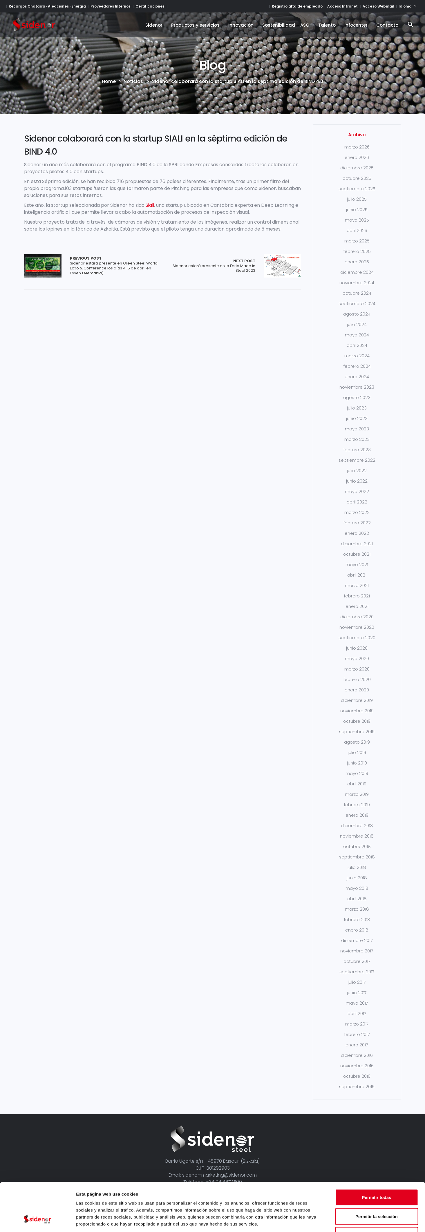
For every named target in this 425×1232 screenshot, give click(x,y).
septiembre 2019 (357, 732)
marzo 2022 (357, 512)
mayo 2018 (357, 888)
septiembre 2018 (357, 857)
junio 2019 (357, 763)
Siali (150, 205)
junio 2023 (357, 418)
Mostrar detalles (314, 1220)
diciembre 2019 (357, 700)
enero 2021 (357, 606)
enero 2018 (356, 930)
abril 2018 (357, 899)
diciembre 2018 (357, 825)
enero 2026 (357, 157)
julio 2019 (357, 752)
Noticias (133, 81)
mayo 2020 (357, 658)
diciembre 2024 (357, 272)
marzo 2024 (357, 356)
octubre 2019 (356, 721)
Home (109, 81)
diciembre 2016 (357, 1055)
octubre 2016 (356, 1076)
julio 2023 (357, 408)
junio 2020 (357, 648)
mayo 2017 (357, 1003)
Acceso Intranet (342, 6)
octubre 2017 (356, 961)
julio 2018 (357, 867)
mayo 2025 (357, 220)
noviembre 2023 (356, 387)
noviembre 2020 (356, 627)
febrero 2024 (357, 366)
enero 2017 (357, 1045)
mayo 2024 (357, 335)
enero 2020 (357, 690)
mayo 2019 (357, 773)
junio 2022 (357, 481)
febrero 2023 (357, 450)
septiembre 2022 (357, 460)
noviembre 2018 (357, 836)
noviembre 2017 (356, 951)
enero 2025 (357, 262)
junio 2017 (357, 993)
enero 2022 (357, 533)
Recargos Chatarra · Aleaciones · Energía (47, 6)
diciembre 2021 (357, 544)
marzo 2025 (357, 241)
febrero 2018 (357, 919)
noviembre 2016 (357, 1066)
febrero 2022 (357, 523)
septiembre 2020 (357, 638)
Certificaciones (149, 6)
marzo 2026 (357, 147)
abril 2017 (357, 1013)
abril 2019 (356, 784)
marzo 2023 (357, 439)
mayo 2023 (357, 429)
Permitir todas (376, 1155)
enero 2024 (357, 377)
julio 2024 (357, 324)
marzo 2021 (357, 585)
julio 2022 (357, 471)
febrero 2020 (357, 679)
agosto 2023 (356, 397)
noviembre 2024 (356, 283)
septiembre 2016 (357, 1087)
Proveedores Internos (111, 6)
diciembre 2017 (357, 940)
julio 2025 (357, 199)
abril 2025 (357, 230)
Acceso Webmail (378, 6)
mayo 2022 (357, 491)
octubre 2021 (356, 554)
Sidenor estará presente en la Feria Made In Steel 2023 (208, 266)
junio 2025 (357, 209)
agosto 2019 (357, 742)
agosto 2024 (356, 314)
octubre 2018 (357, 846)
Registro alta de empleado (297, 6)
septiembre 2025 (357, 189)
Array (43, 266)
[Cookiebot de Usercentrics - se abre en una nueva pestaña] (37, 1220)
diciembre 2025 (357, 168)
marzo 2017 (357, 1024)
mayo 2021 (357, 564)
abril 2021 (356, 575)
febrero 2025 (357, 251)
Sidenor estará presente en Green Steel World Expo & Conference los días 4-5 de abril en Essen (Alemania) (116, 266)
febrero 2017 (357, 1034)
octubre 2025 (357, 178)
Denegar (376, 1193)
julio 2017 (357, 982)
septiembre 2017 (357, 972)
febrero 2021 (357, 596)
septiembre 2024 (357, 303)
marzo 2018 (357, 909)
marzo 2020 (357, 669)
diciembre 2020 (357, 617)
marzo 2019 (357, 794)
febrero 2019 (357, 805)
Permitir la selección (376, 1175)
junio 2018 (357, 878)
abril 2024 (357, 345)
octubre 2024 (357, 293)
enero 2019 (357, 815)
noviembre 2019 (357, 711)
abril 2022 (357, 502)
